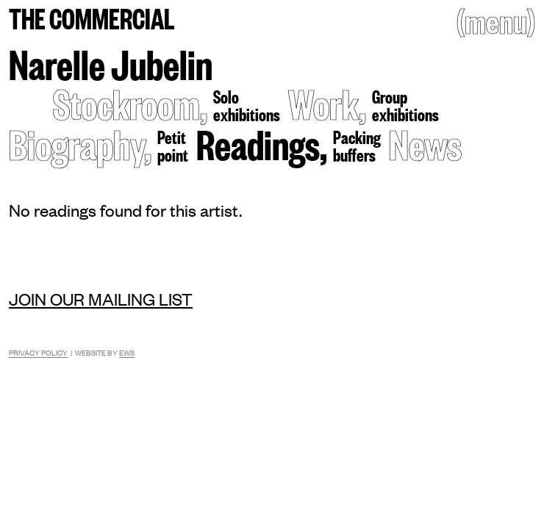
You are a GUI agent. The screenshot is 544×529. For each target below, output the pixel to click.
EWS (127, 352)
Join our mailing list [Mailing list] (101, 298)
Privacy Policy (38, 352)
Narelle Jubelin (110, 63)
